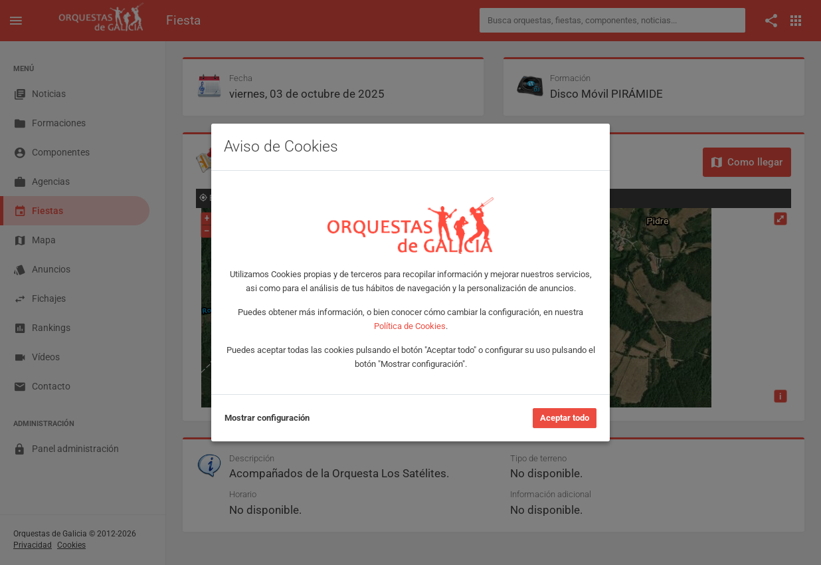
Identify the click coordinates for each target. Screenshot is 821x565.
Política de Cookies (410, 326)
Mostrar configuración (267, 418)
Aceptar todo (564, 418)
